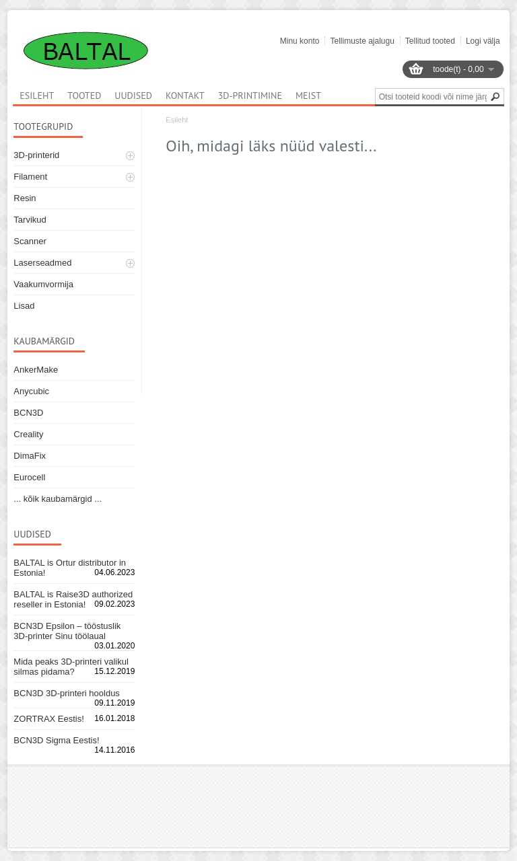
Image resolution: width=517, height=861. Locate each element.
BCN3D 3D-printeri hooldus (66, 693)
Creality (28, 434)
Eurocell (29, 477)
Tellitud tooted (430, 41)
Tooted (84, 95)
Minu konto (300, 41)
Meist (308, 95)
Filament (30, 177)
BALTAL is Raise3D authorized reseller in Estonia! (73, 599)
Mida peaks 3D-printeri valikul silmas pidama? (71, 667)
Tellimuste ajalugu (362, 41)
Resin (24, 198)
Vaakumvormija (43, 284)
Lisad (23, 306)
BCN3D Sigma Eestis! (56, 740)
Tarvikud (29, 220)
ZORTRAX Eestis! (48, 719)
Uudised (133, 95)
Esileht (177, 120)
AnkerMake (35, 370)
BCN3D (28, 413)
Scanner (29, 241)
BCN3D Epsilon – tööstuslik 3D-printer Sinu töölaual (66, 631)
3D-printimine (250, 95)
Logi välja (483, 41)
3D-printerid (36, 155)
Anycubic (31, 391)
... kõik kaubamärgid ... (57, 499)
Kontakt (185, 95)
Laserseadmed (42, 263)
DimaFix (29, 456)
